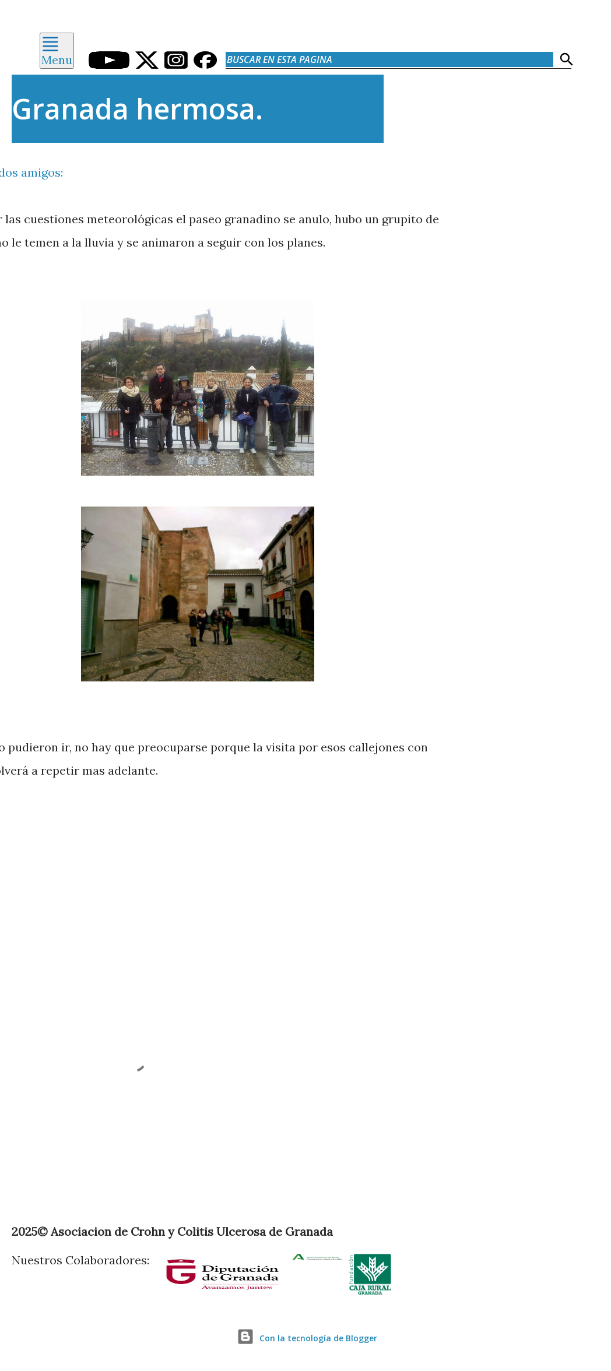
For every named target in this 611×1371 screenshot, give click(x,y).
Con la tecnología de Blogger (305, 1338)
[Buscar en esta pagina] (389, 59)
